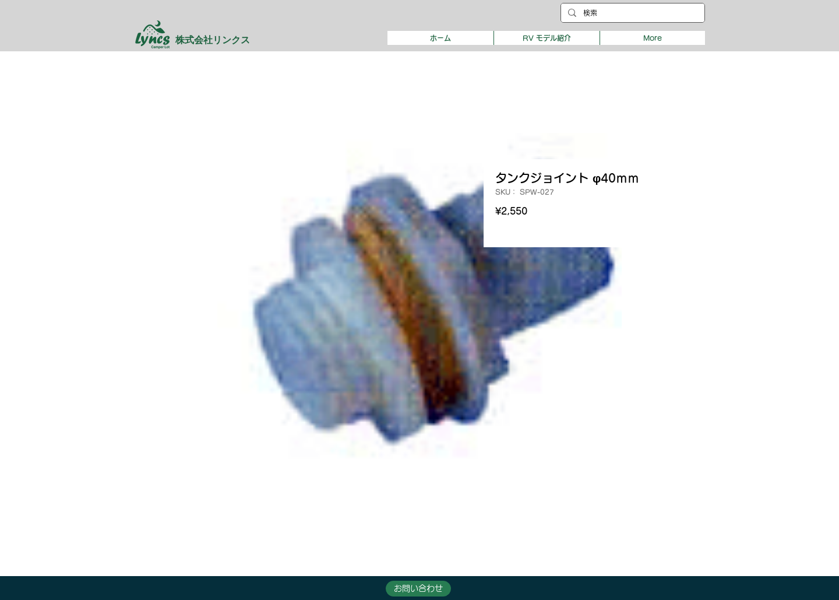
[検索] (631, 13)
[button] (546, 38)
